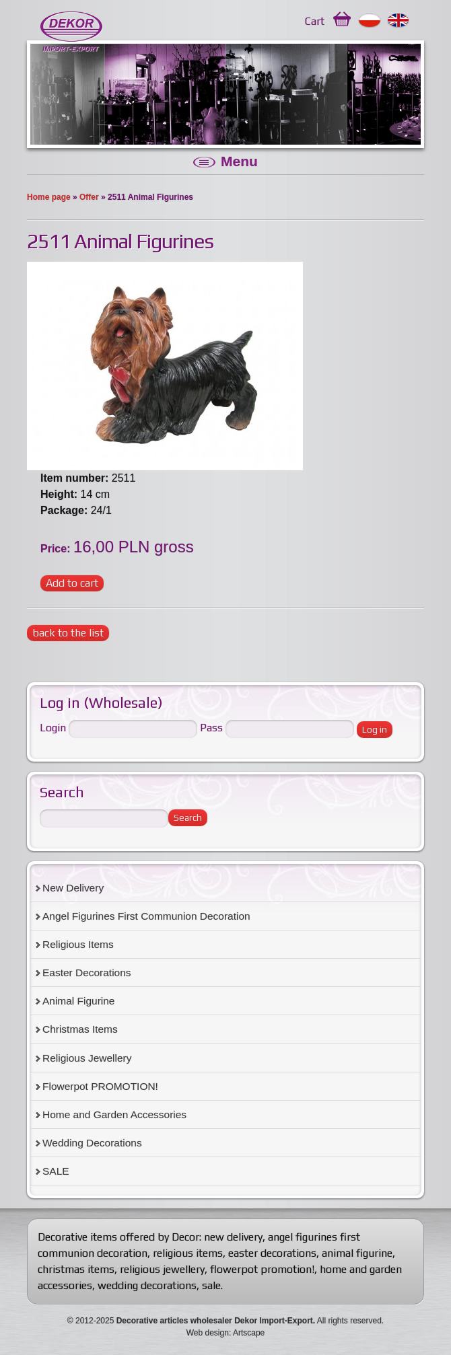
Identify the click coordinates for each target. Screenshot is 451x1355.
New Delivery (73, 887)
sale (211, 1285)
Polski (370, 20)
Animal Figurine (78, 1000)
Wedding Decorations (92, 1142)
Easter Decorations (86, 972)
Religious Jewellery (86, 1058)
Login (53, 727)
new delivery (233, 1237)
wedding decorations (147, 1285)
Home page (49, 197)
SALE (55, 1171)
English (399, 20)
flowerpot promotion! (262, 1269)
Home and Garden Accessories (114, 1114)
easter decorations (272, 1253)
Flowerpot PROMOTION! (100, 1086)
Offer (89, 197)
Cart (314, 21)
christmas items (76, 1269)
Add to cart (72, 583)
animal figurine (357, 1253)
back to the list (68, 632)
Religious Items (78, 944)
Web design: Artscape (225, 1333)
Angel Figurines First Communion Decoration (146, 916)
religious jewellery (162, 1269)
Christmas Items (80, 1029)
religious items (188, 1253)
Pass (211, 727)
